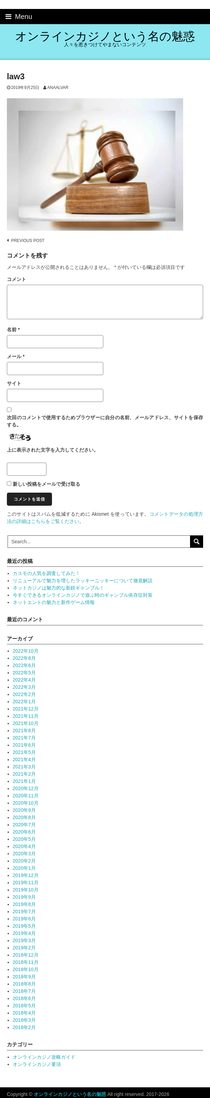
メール (15, 356)
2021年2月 (24, 774)
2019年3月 (24, 940)
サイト (14, 383)
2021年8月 (24, 730)
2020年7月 (24, 824)
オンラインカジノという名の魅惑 (105, 36)
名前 (13, 329)
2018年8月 (24, 984)
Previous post (27, 240)
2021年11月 (26, 716)
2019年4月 (24, 933)
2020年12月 (26, 788)
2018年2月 (24, 1027)
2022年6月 (24, 665)
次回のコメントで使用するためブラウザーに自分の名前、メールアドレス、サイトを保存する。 (105, 421)
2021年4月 (24, 759)
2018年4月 (24, 1013)
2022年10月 (26, 651)
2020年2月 (24, 861)
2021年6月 (24, 745)
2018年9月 (24, 976)
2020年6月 (24, 832)
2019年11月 (26, 882)
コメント (16, 279)
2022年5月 (24, 672)
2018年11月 (26, 962)
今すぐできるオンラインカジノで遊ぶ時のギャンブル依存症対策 (83, 595)
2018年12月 (26, 955)
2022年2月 (24, 694)
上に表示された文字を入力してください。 (52, 450)
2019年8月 (24, 904)
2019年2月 (24, 947)
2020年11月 (26, 795)
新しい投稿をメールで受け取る (46, 484)
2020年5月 (24, 839)
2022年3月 (24, 687)
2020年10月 (26, 803)
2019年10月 (26, 890)
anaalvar (58, 87)
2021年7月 (24, 738)
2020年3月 (24, 853)
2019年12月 (26, 875)
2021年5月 (24, 752)
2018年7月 (24, 991)
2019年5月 (24, 926)
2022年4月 (24, 680)
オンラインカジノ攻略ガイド (44, 1057)
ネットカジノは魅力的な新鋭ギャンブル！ (58, 588)
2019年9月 (24, 897)
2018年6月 (24, 998)
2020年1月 (24, 868)
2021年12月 (26, 709)
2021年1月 (24, 781)
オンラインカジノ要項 (37, 1064)
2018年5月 (24, 1005)
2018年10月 (26, 969)
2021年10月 (26, 723)
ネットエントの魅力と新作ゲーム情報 (54, 602)
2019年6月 (24, 918)
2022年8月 (24, 658)
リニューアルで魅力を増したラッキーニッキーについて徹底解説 (83, 580)
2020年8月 (24, 817)
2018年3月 (24, 1020)
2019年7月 (24, 911)
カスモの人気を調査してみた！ (46, 573)
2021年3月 (24, 766)
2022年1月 (24, 701)
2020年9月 (24, 810)
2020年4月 (24, 846)
